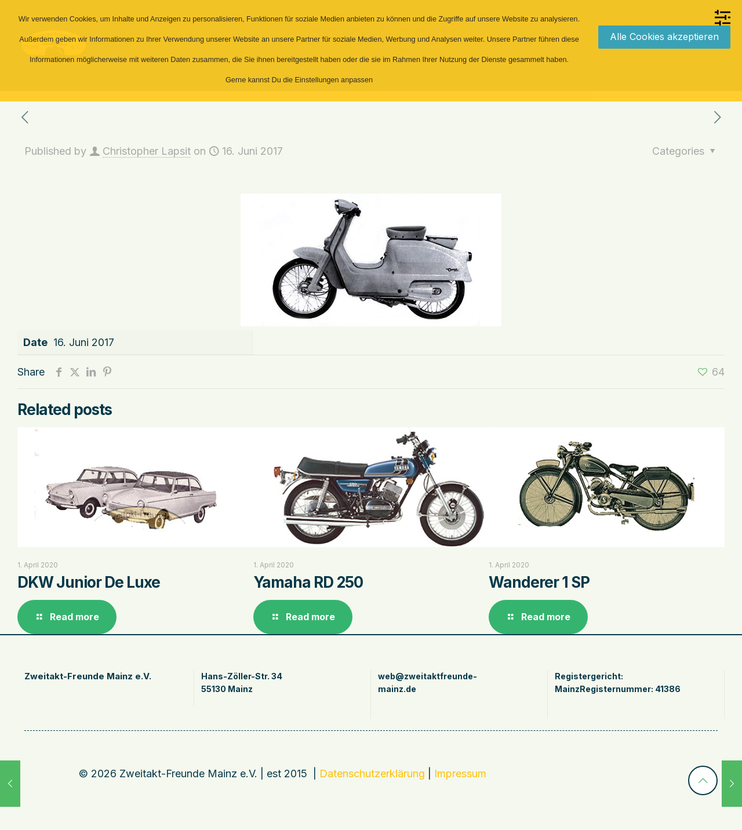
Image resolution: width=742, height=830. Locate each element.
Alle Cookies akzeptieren (664, 36)
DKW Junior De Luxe (88, 582)
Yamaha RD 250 (308, 582)
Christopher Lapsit (147, 151)
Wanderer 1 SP (539, 582)
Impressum (460, 773)
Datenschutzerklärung (372, 773)
